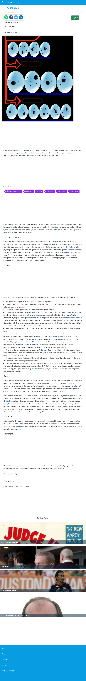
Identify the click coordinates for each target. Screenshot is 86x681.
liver (34, 363)
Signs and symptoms (13, 191)
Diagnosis (49, 191)
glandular (76, 389)
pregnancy (31, 391)
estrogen (79, 312)
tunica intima (40, 342)
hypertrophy (55, 227)
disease (43, 350)
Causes (39, 191)
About (4, 648)
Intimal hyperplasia (31, 345)
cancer (69, 252)
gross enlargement (68, 153)
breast (47, 334)
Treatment (61, 191)
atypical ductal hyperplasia (56, 336)
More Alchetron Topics (11, 474)
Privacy (4, 660)
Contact (4, 665)
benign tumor (55, 156)
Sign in (75, 18)
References (74, 191)
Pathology (14, 23)
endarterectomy (18, 345)
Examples (28, 191)
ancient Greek (21, 150)
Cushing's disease (18, 426)
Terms (4, 654)
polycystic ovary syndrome (32, 315)
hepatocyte (36, 369)
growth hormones (68, 250)
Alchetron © (8, 671)
